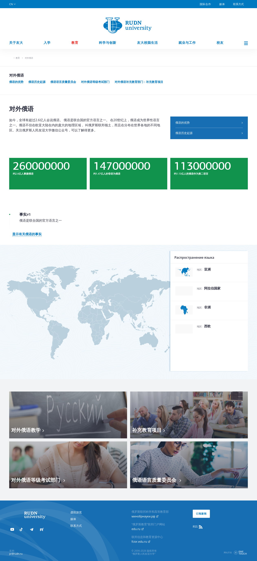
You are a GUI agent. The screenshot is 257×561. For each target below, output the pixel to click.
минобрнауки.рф (145, 516)
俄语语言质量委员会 (63, 82)
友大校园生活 (147, 43)
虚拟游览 (76, 512)
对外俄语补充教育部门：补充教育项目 (139, 82)
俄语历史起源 (36, 82)
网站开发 (228, 552)
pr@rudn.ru (15, 554)
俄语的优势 (16, 82)
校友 (220, 43)
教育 (74, 43)
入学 (47, 43)
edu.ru (138, 529)
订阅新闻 (201, 513)
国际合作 (205, 4)
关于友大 (16, 43)
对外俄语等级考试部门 (95, 82)
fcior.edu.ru (141, 541)
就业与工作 (187, 43)
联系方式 (238, 4)
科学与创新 (107, 43)
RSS (198, 526)
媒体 (222, 4)
